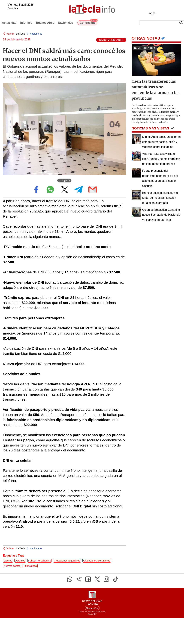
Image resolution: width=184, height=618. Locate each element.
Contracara (88, 22)
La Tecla (20, 33)
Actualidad (9, 22)
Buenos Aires (45, 22)
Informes (26, 22)
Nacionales (65, 22)
